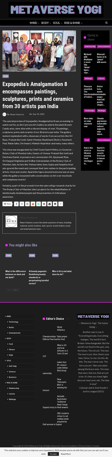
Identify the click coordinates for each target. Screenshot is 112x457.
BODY (45, 22)
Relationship (90, 46)
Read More (66, 454)
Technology (89, 110)
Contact (95, 446)
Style (6, 76)
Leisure (101, 78)
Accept (53, 454)
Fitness (12, 350)
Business (12, 377)
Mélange (88, 78)
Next (16, 290)
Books (11, 327)
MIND (32, 22)
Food (87, 140)
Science (12, 372)
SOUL (56, 22)
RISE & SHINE (73, 22)
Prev (8, 290)
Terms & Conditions (69, 446)
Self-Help (13, 366)
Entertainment (104, 46)
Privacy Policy (85, 446)
